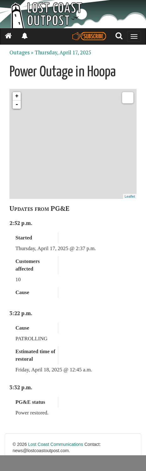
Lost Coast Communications (55, 444)
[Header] (73, 14)
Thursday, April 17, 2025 (63, 52)
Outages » (21, 52)
